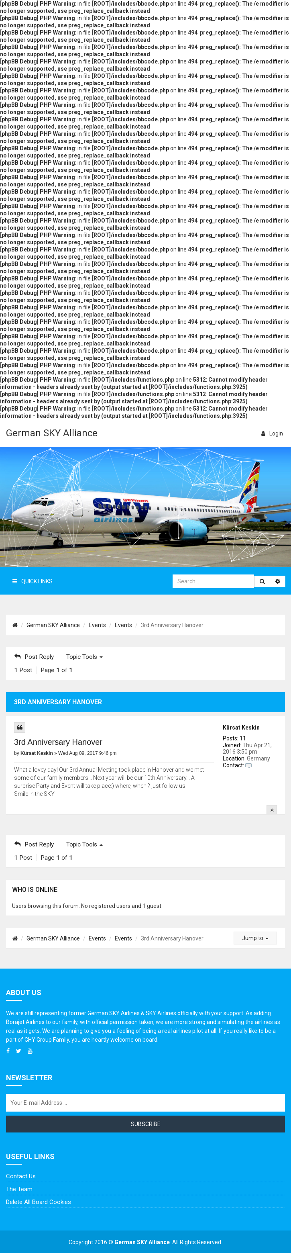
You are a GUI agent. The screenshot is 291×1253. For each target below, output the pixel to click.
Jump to (255, 938)
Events (97, 625)
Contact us (21, 1176)
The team (19, 1189)
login (272, 433)
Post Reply (34, 656)
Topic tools (84, 656)
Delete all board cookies (38, 1202)
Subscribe (146, 1124)
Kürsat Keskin (241, 727)
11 (243, 738)
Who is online (34, 889)
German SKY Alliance (52, 433)
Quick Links (32, 581)
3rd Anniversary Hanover (58, 742)
